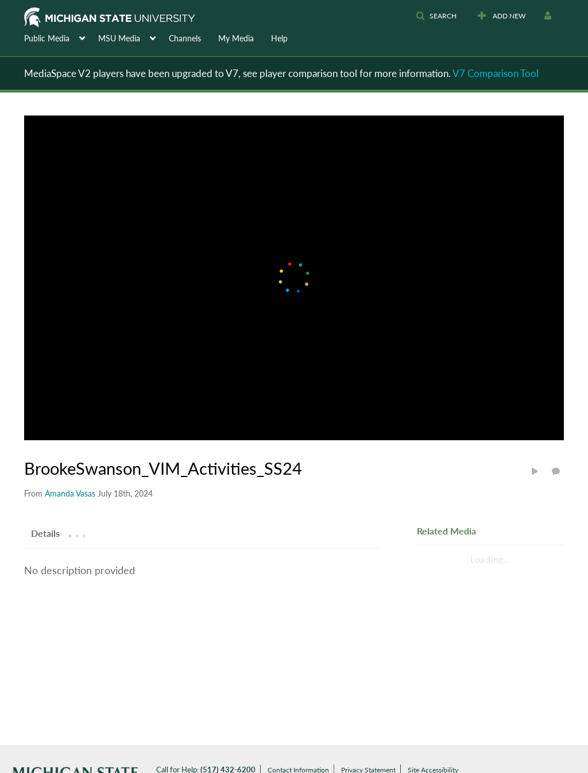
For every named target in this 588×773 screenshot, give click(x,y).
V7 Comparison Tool (495, 73)
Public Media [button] (46, 38)
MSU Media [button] (119, 38)
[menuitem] (61, 37)
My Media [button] (236, 38)
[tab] (45, 533)
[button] (436, 16)
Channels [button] (185, 38)
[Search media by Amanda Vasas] (70, 493)
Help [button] (279, 38)
